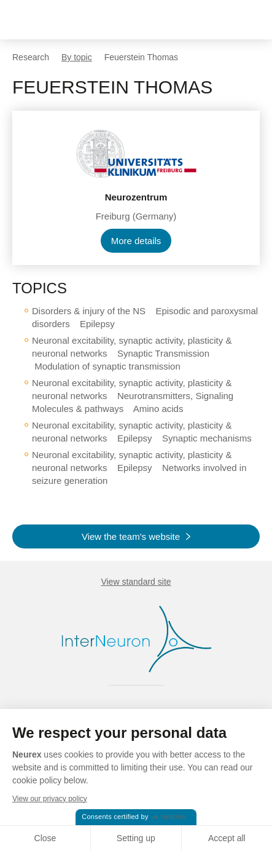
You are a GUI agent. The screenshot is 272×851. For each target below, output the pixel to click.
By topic (76, 57)
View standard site (136, 582)
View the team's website (131, 536)
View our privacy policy (49, 798)
